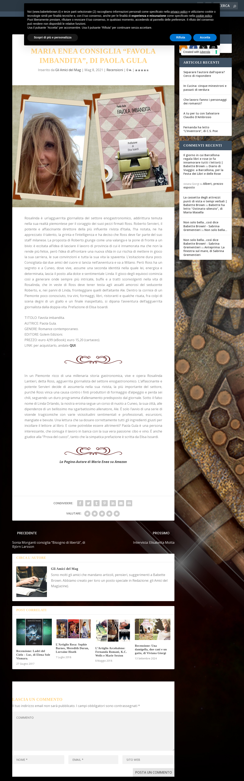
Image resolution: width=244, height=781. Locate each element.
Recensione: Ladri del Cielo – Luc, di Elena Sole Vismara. (33, 640)
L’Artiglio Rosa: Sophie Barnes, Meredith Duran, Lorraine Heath (72, 633)
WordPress (83, 775)
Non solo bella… (215, 215)
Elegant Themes (43, 775)
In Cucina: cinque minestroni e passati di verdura (204, 73)
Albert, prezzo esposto (203, 171)
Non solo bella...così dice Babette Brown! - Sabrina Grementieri (201, 211)
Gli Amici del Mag (68, 55)
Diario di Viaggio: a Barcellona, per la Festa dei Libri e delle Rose (203, 155)
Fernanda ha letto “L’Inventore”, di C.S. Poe (200, 114)
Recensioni (114, 55)
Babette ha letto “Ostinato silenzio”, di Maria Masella (204, 193)
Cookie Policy (125, 775)
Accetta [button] (205, 37)
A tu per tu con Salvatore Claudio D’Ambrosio (201, 100)
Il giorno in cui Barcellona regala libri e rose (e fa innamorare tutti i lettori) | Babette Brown (203, 146)
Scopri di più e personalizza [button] (52, 37)
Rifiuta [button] (180, 37)
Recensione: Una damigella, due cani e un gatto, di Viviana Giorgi (151, 635)
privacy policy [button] (179, 11)
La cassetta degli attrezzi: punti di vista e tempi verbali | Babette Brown (205, 186)
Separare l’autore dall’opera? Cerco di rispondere (204, 59)
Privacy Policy (103, 775)
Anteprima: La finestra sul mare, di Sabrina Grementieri (204, 236)
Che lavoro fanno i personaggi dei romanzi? (205, 87)
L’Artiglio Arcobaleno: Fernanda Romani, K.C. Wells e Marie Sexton (111, 637)
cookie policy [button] (204, 15)
